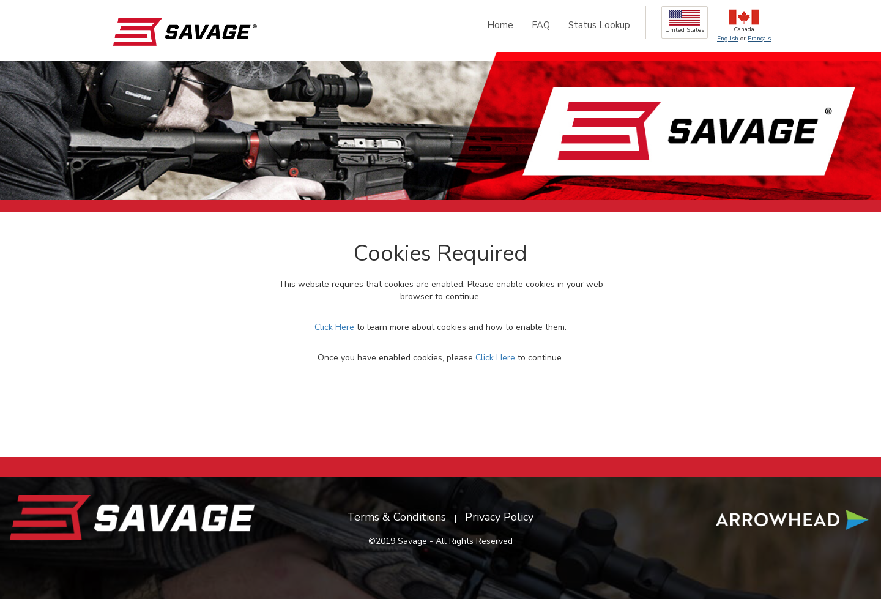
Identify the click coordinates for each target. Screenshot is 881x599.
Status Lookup (599, 25)
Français (759, 38)
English (727, 38)
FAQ (541, 25)
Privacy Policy (499, 517)
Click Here (334, 327)
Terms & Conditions (396, 517)
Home (500, 25)
